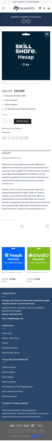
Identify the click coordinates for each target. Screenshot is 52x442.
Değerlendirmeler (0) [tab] (11, 158)
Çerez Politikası (8, 372)
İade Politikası (8, 377)
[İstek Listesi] (40, 8)
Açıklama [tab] (6, 153)
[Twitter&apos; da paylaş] (13, 138)
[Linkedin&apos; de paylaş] (26, 138)
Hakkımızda (7, 333)
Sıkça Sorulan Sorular (11, 352)
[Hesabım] (44, 8)
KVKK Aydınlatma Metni (12, 391)
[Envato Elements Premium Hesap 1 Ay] (38, 258)
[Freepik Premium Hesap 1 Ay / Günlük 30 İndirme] (13, 258)
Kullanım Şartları (9, 381)
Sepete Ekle (22, 121)
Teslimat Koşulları (9, 396)
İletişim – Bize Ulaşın (11, 338)
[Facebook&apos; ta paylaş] (9, 138)
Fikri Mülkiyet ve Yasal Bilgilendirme (17, 386)
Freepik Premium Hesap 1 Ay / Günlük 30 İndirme (13, 275)
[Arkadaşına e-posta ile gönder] (18, 138)
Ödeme (5, 343)
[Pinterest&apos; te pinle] (22, 138)
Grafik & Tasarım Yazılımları (26, 17)
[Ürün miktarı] (7, 121)
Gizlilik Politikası (9, 367)
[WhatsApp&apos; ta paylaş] (4, 138)
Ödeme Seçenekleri (10, 347)
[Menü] (3, 8)
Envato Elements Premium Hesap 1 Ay (37, 275)
